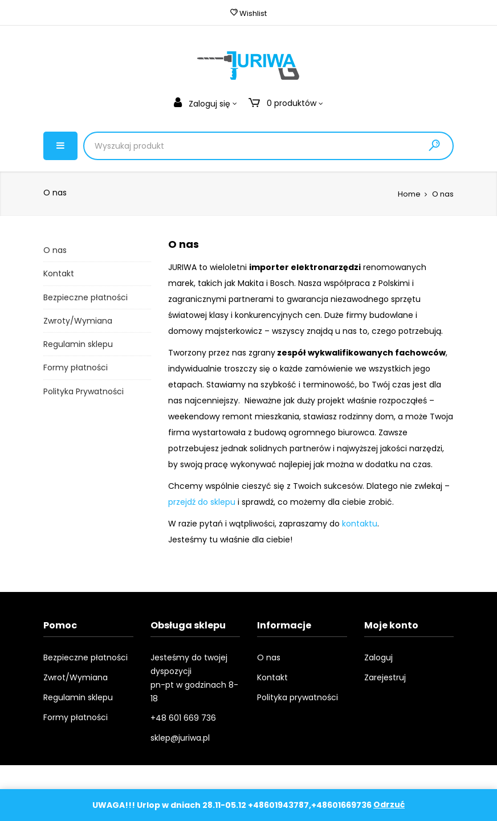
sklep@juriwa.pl (180, 738)
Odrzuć (389, 805)
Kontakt (58, 273)
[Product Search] (208, 146)
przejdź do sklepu (201, 502)
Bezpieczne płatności (85, 297)
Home (409, 194)
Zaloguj (378, 657)
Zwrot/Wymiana (75, 677)
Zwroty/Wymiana (77, 320)
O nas (55, 250)
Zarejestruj (385, 677)
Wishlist (248, 13)
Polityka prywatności (297, 697)
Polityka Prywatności (83, 391)
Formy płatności (75, 367)
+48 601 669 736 (183, 718)
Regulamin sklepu (78, 344)
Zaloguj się (203, 103)
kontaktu (359, 523)
